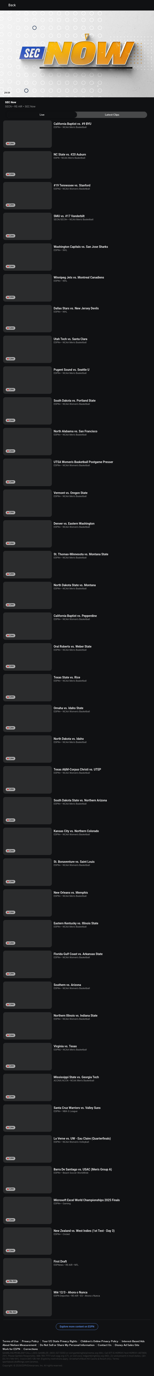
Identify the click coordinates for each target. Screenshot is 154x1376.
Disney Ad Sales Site (127, 1345)
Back (9, 5)
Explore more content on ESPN (77, 1326)
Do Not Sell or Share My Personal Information (67, 1345)
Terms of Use (10, 1341)
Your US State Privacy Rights (59, 1341)
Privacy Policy (30, 1341)
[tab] (42, 115)
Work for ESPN (11, 1349)
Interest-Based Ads (133, 1341)
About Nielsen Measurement (20, 1345)
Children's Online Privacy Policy (99, 1341)
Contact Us (104, 1345)
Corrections (30, 1349)
